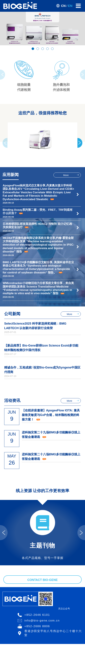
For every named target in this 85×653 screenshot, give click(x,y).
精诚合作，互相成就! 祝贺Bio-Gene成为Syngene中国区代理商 (42, 370)
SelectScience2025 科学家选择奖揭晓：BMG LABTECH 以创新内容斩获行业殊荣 (35, 326)
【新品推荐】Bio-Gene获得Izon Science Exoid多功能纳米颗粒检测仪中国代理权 (41, 348)
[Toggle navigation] (78, 6)
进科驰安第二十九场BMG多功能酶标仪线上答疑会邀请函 (51, 435)
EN (70, 6)
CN (63, 6)
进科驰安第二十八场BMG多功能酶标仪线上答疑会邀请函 (51, 457)
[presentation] (2, 75)
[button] (32, 48)
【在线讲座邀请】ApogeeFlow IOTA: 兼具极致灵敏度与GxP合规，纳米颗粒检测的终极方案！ (51, 415)
